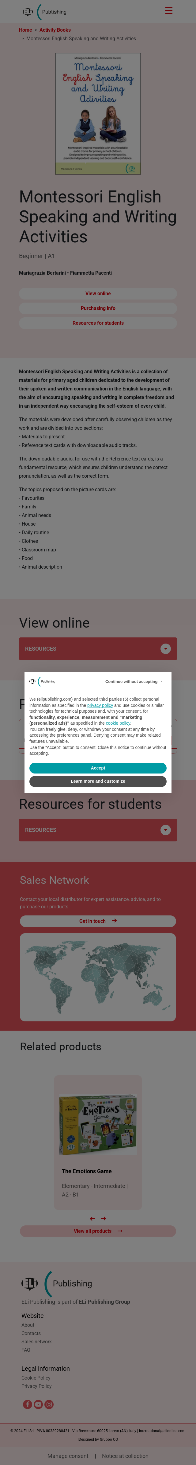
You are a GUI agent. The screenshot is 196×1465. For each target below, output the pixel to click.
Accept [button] (98, 768)
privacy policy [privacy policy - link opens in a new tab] (100, 705)
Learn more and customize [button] (98, 781)
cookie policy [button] (118, 723)
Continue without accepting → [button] (134, 681)
